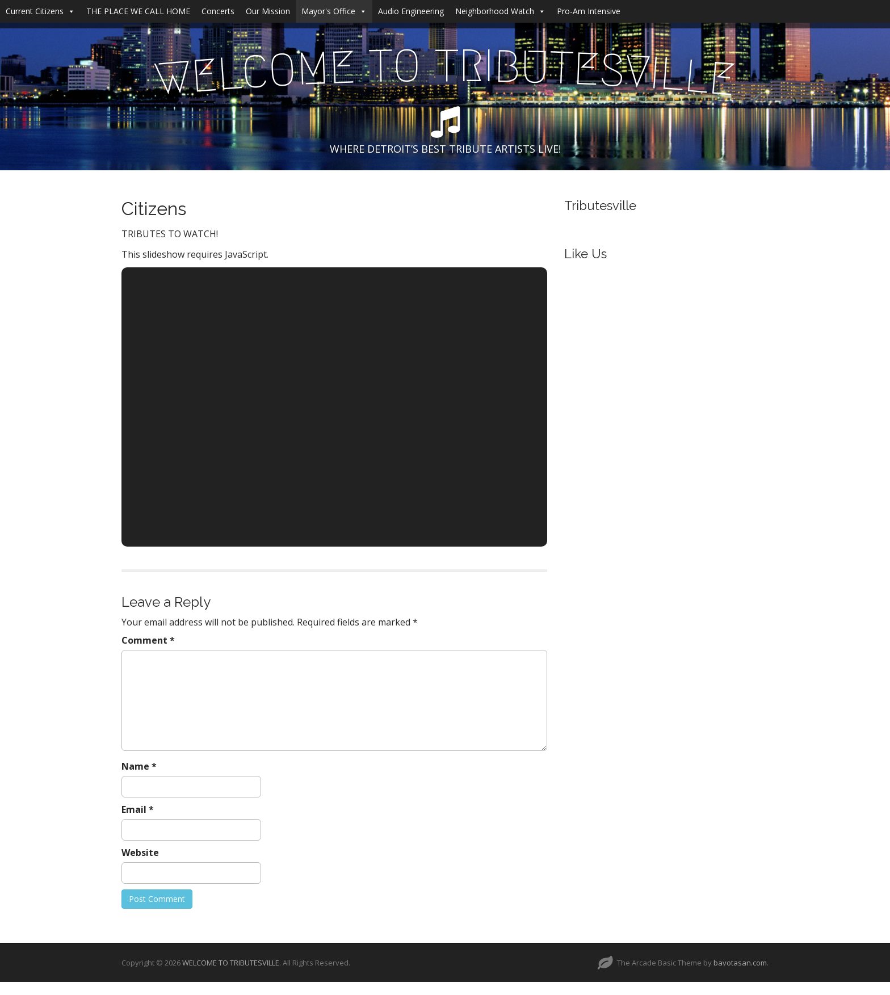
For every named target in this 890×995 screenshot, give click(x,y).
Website (140, 852)
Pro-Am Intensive (588, 11)
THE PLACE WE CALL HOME (138, 11)
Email (137, 809)
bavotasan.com (740, 963)
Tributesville (600, 205)
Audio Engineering (411, 11)
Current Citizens (40, 11)
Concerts (217, 11)
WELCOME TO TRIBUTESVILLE (230, 963)
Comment (148, 640)
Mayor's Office (334, 11)
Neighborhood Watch (500, 11)
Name (139, 766)
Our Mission (268, 11)
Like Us (585, 253)
